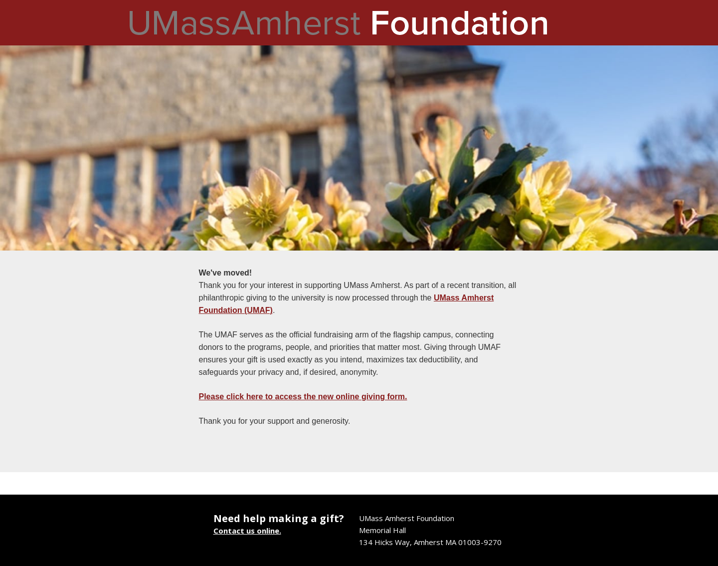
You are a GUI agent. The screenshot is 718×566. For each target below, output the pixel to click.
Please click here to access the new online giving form (302, 396)
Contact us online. (247, 531)
